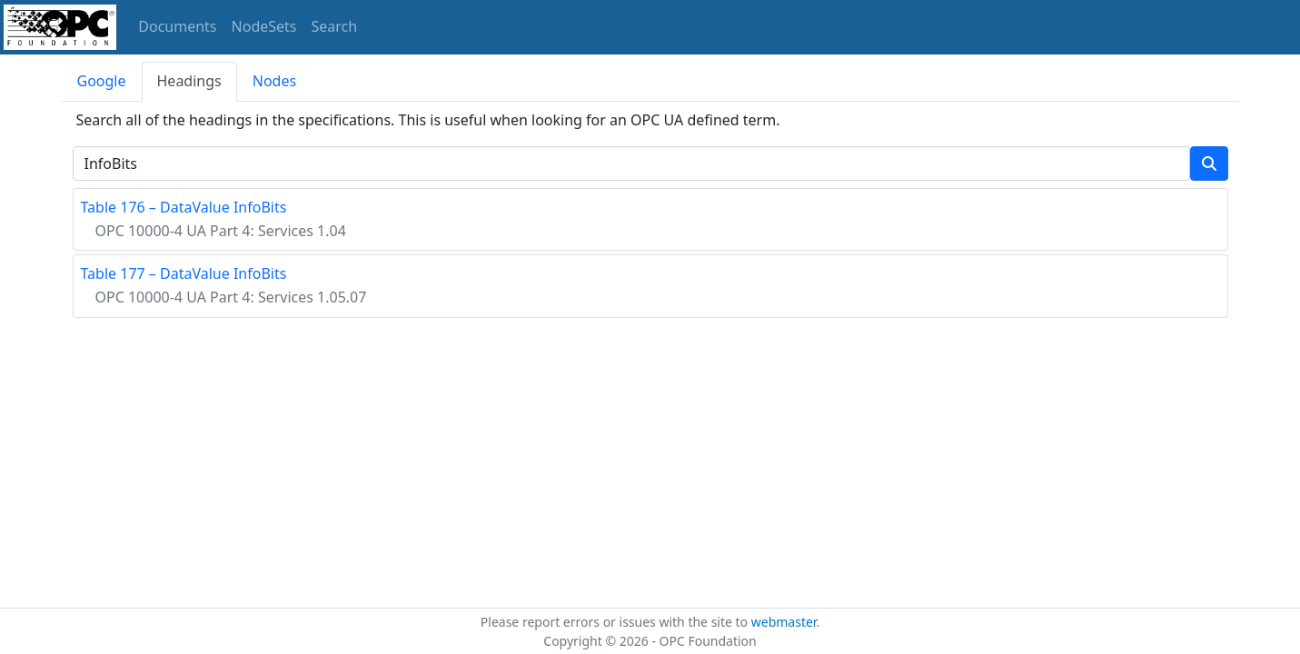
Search (335, 26)
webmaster (784, 621)
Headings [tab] (189, 81)
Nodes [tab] (274, 81)
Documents (177, 26)
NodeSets (264, 26)
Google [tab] (101, 81)
